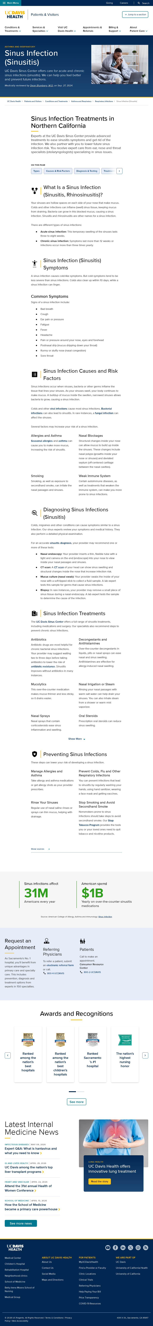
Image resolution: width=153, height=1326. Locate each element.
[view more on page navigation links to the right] (119, 171)
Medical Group (12, 1297)
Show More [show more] (76, 739)
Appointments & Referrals (92, 29)
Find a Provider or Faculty (92, 1268)
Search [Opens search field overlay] (143, 3)
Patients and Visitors (33, 101)
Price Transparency (89, 1297)
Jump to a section (137, 14)
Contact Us (48, 1268)
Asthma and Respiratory (20, 46)
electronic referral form (60, 965)
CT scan (59, 567)
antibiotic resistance (43, 666)
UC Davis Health (14, 101)
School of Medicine (17, 1200)
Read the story (99, 1181)
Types (36, 171)
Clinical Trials (86, 1279)
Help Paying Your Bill (90, 1291)
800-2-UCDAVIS (92, 972)
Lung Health (95, 1161)
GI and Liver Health (16, 1163)
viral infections (58, 409)
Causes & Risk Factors (58, 171)
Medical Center (13, 1258)
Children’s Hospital (15, 1264)
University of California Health (132, 1268)
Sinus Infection (105, 916)
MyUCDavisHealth (88, 1262)
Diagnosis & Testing (86, 171)
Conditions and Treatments (56, 101)
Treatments (110, 171)
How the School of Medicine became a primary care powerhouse (31, 1206)
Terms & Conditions (54, 1317)
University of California (128, 1273)
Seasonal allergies (42, 441)
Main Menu (10, 3)
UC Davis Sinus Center (49, 622)
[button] (8, 1055)
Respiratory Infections (104, 101)
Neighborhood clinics (16, 1275)
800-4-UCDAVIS (55, 973)
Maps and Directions (52, 1279)
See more (77, 1101)
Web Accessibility (20, 1320)
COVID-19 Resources (90, 1303)
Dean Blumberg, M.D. (42, 85)
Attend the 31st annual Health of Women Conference (28, 1188)
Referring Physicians (89, 1285)
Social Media (48, 1273)
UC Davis (121, 1262)
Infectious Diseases (17, 1144)
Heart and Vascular (17, 1181)
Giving (109, 3)
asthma (62, 441)
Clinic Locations (87, 1273)
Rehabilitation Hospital (17, 1269)
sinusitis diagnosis (61, 543)
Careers (124, 3)
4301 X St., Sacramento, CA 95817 (132, 1317)
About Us (47, 1262)
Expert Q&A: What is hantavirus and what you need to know (31, 1150)
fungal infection (104, 413)
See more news (21, 1223)
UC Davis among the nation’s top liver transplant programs (29, 1169)
